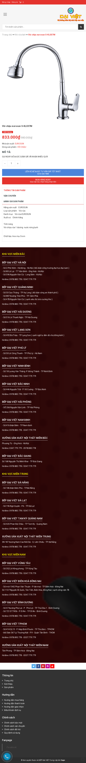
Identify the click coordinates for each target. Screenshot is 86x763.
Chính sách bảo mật (13, 723)
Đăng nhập (6, 2)
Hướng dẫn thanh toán (14, 703)
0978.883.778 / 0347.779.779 (22, 573)
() (23, 2)
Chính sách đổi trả (12, 729)
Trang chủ (8, 680)
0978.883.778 (15, 279)
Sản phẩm (9, 687)
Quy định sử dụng (12, 733)
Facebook (11, 747)
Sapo (63, 760)
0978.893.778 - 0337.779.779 (22, 637)
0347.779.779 (30, 279)
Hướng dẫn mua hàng (14, 700)
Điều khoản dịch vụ (12, 710)
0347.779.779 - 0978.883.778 (22, 448)
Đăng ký (15, 2)
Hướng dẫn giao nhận (14, 707)
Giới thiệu (8, 684)
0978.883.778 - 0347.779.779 (22, 430)
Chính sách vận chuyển (14, 726)
